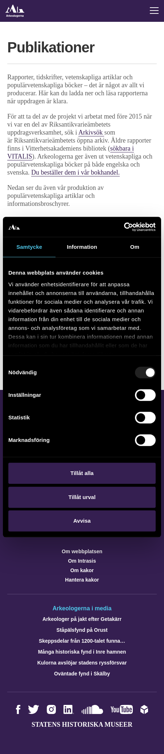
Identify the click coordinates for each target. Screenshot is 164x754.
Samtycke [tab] (29, 247)
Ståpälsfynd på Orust (82, 630)
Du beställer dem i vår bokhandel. (75, 172)
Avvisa (82, 521)
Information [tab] (82, 247)
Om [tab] (134, 247)
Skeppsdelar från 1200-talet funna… (82, 640)
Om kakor (82, 570)
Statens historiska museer (82, 724)
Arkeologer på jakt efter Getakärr (82, 619)
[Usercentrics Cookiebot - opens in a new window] (124, 227)
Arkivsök (91, 132)
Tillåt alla (82, 473)
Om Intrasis (82, 560)
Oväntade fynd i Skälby (82, 673)
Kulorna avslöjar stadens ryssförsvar (82, 662)
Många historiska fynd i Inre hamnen (82, 651)
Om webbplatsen (82, 551)
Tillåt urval (82, 497)
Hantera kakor (82, 579)
